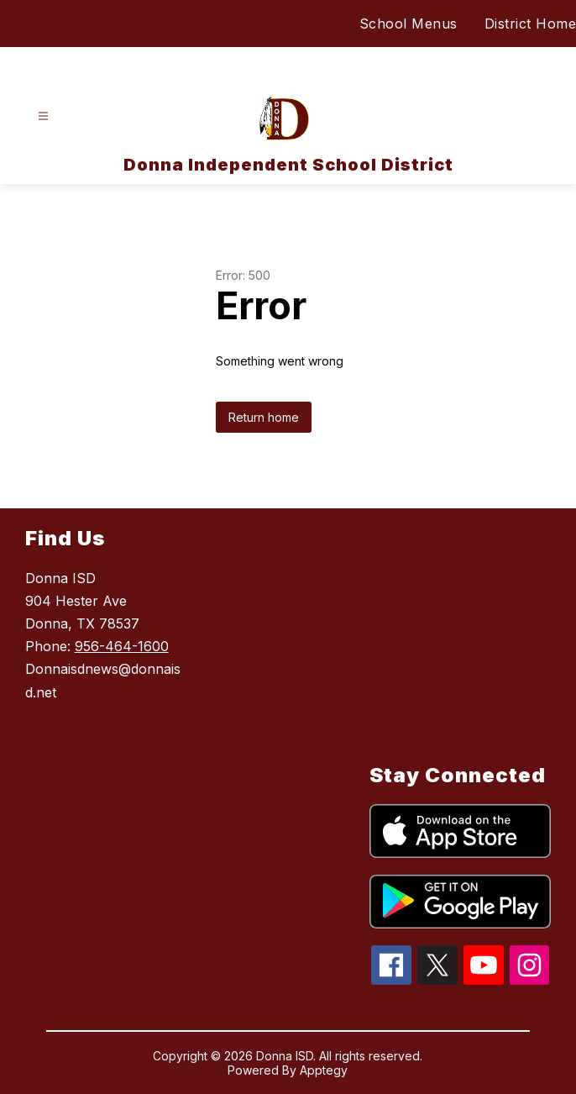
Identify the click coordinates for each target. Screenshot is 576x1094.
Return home (263, 417)
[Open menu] (43, 116)
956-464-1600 (122, 646)
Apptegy (324, 1070)
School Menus (408, 23)
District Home (530, 23)
